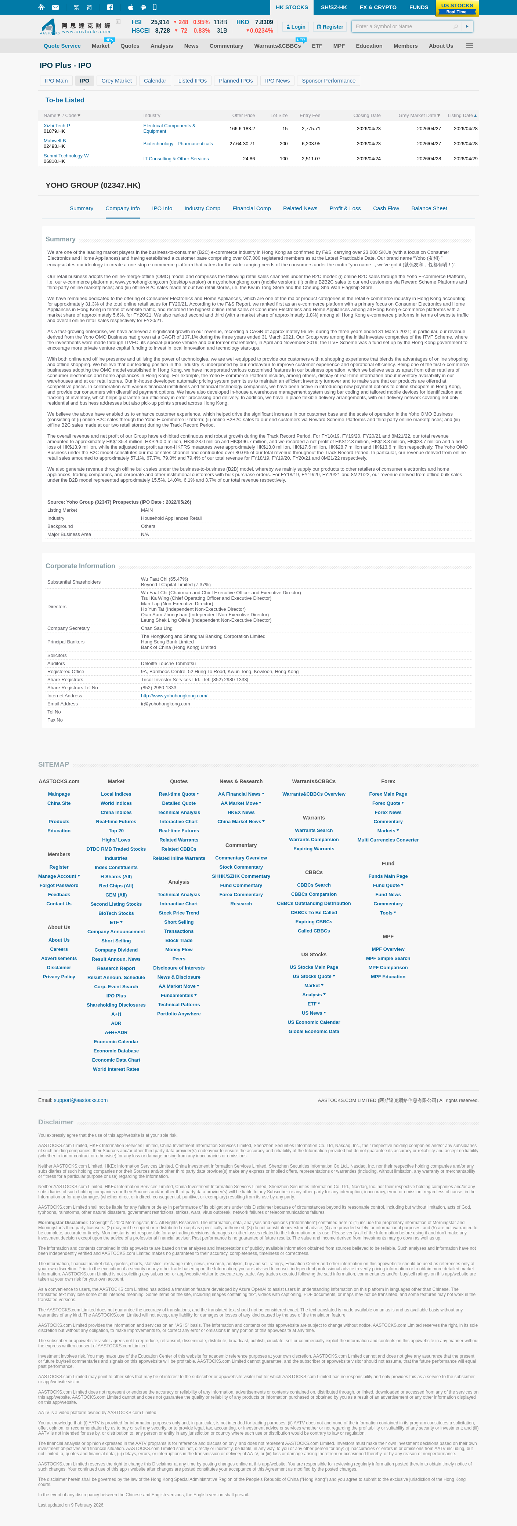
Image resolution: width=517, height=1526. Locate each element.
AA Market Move (179, 986)
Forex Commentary (241, 894)
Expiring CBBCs (314, 921)
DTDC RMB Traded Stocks (116, 849)
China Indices (116, 812)
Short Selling (116, 940)
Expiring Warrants (313, 848)
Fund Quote (388, 885)
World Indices (116, 803)
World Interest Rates (116, 1069)
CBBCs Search (314, 885)
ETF (116, 922)
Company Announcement (116, 931)
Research (241, 903)
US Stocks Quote (314, 976)
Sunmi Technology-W (66, 155)
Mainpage (59, 794)
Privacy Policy (59, 976)
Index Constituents (116, 867)
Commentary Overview (241, 858)
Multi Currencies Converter (388, 840)
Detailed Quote (179, 803)
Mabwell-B (55, 140)
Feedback (59, 894)
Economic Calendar (116, 1041)
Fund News (388, 894)
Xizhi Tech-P (57, 125)
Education (58, 830)
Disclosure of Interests (179, 968)
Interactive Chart (179, 821)
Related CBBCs (179, 849)
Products (59, 821)
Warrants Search (314, 830)
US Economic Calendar (314, 1022)
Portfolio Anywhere (179, 1013)
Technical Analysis (179, 812)
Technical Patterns (179, 1004)
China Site (59, 803)
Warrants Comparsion (314, 839)
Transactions (179, 931)
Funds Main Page (388, 876)
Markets (388, 830)
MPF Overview (388, 949)
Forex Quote (388, 803)
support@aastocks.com (81, 1100)
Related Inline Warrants (178, 858)
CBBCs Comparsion (314, 894)
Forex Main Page (388, 794)
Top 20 (116, 830)
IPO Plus (116, 996)
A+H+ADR (116, 1032)
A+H (116, 1014)
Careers (59, 949)
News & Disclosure (179, 977)
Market (313, 985)
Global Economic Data (314, 1031)
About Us (59, 940)
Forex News (388, 812)
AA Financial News (241, 794)
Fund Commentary (241, 885)
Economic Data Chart (116, 1060)
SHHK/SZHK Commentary (241, 876)
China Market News (241, 821)
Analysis (313, 994)
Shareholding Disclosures (116, 1005)
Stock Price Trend (179, 913)
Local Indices (116, 794)
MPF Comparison (388, 967)
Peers (179, 958)
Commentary (387, 821)
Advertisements (59, 958)
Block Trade (178, 940)
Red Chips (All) (116, 885)
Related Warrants (178, 840)
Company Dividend (116, 950)
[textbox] (412, 26)
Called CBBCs (314, 931)
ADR (116, 1023)
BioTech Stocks (116, 913)
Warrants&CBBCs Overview (313, 794)
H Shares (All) (116, 876)
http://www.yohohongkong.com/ (174, 695)
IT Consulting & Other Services (176, 158)
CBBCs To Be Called (314, 912)
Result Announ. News (116, 959)
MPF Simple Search (388, 958)
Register (59, 867)
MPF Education (388, 976)
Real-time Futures (116, 821)
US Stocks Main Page (314, 967)
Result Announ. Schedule (116, 977)
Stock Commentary (241, 867)
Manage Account (59, 876)
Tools (388, 913)
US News (314, 1013)
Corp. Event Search (116, 986)
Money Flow (178, 949)
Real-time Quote (179, 794)
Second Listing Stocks (116, 904)
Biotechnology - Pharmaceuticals (178, 143)
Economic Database (116, 1051)
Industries (116, 858)
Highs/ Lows (116, 840)
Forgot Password (59, 885)
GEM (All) (116, 895)
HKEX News (241, 812)
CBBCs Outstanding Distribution (314, 903)
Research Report (116, 968)
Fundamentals (179, 995)
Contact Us (59, 903)
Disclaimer (59, 967)
